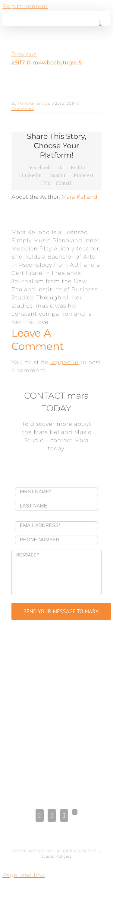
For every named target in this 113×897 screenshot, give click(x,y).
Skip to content (25, 6)
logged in (64, 362)
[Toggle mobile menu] (100, 23)
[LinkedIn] (52, 815)
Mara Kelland (31, 103)
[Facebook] (40, 815)
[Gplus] (74, 812)
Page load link (23, 875)
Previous (23, 54)
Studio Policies (56, 856)
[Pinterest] (64, 815)
